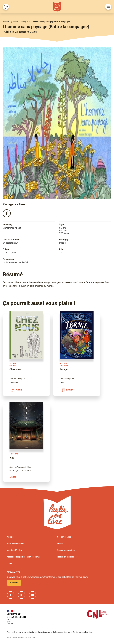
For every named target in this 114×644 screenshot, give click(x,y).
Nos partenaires (64, 537)
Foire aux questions (15, 544)
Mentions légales (14, 550)
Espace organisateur (66, 550)
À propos (10, 537)
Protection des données (67, 557)
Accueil (6, 22)
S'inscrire (14, 583)
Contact (10, 564)
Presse (60, 544)
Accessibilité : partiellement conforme (23, 557)
